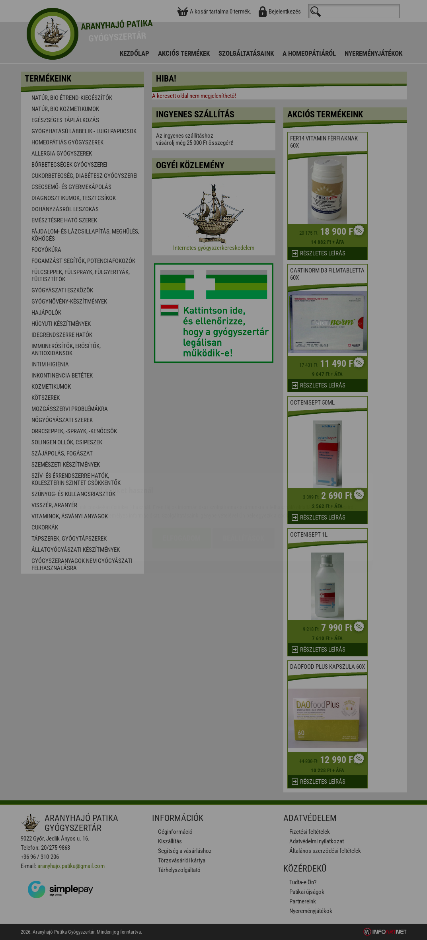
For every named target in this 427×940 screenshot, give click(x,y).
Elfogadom (182, 491)
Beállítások (243, 491)
